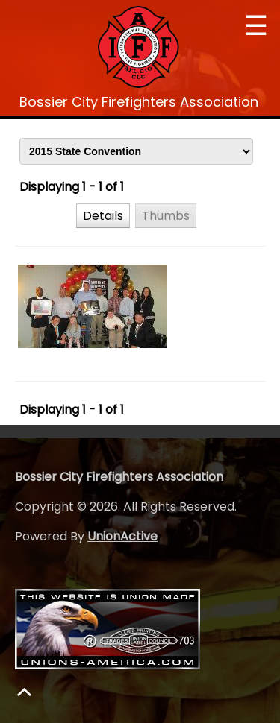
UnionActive (122, 536)
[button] (103, 215)
